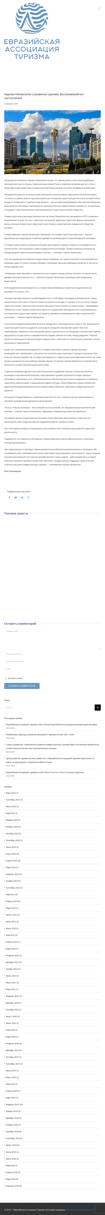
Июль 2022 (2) (12, 921)
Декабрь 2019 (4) (13, 1050)
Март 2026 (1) (12, 793)
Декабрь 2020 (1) (13, 1003)
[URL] (52, 669)
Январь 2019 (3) (13, 1111)
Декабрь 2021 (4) (13, 962)
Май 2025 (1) (11, 813)
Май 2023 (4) (11, 894)
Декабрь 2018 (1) (13, 1118)
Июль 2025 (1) (12, 806)
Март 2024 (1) (12, 867)
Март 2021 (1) (12, 989)
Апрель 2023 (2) (13, 901)
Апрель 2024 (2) (13, 860)
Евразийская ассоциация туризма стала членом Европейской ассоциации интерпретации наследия (51, 724)
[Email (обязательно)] (52, 662)
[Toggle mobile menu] (99, 8)
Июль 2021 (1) (12, 976)
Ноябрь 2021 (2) (13, 969)
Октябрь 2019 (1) (13, 1057)
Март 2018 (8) (12, 1179)
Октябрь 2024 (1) (13, 833)
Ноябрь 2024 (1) (13, 827)
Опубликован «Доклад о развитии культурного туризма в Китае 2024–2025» (40, 734)
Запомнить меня (15, 678)
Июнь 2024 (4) (12, 854)
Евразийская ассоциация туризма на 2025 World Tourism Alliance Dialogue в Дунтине (45, 772)
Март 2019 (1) (12, 1097)
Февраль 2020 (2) (14, 1043)
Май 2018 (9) (11, 1165)
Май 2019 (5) (11, 1084)
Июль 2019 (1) (12, 1070)
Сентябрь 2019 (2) (14, 1064)
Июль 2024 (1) (12, 847)
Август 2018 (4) (13, 1145)
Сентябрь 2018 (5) (14, 1138)
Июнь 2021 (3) (12, 982)
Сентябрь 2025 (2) (14, 799)
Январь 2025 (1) (13, 820)
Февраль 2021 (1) (14, 996)
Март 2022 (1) (12, 948)
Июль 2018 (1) (12, 1152)
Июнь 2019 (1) (12, 1077)
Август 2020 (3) (13, 1016)
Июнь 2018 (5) (12, 1159)
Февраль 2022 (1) (14, 955)
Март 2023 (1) (12, 908)
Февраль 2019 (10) (14, 1104)
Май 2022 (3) (11, 935)
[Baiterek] (52, 142)
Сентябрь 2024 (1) (14, 840)
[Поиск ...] (49, 708)
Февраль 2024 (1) (14, 874)
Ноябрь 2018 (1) (13, 1125)
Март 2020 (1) (12, 1037)
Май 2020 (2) (11, 1030)
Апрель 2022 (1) (13, 942)
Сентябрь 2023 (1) (14, 888)
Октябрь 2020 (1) (13, 1009)
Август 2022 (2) (13, 915)
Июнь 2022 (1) (12, 928)
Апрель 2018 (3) (13, 1172)
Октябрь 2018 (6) (13, 1131)
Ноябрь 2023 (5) (13, 881)
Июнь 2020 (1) (12, 1023)
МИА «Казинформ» (12, 471)
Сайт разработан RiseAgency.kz (80, 1210)
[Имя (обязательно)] (52, 654)
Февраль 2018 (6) (14, 1186)
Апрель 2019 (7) (13, 1091)
